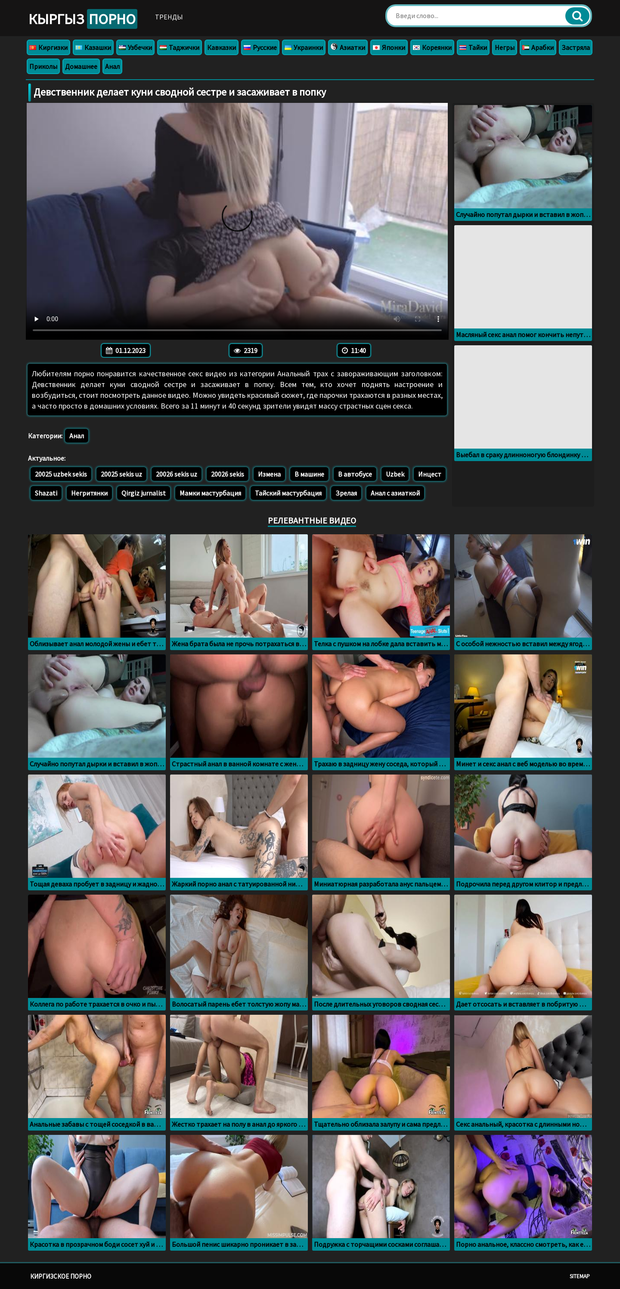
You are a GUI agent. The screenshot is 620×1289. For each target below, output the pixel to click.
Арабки (538, 47)
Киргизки (48, 47)
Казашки (93, 47)
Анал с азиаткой (395, 493)
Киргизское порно (60, 1276)
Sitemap (580, 1276)
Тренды (169, 16)
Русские (260, 47)
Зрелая (346, 493)
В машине (309, 474)
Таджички (179, 47)
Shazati (46, 493)
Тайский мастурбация (288, 493)
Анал (112, 66)
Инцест (429, 474)
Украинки (304, 47)
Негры (505, 47)
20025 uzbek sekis (61, 474)
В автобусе (355, 474)
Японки (389, 47)
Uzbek (395, 474)
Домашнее (81, 66)
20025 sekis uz (121, 474)
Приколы (43, 66)
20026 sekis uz (176, 474)
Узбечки (135, 47)
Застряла (575, 47)
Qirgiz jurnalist (143, 493)
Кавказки (221, 47)
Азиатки (348, 47)
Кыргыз (82, 19)
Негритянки (89, 493)
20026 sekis (227, 474)
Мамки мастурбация (210, 493)
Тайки (473, 47)
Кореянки (432, 47)
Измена (269, 474)
